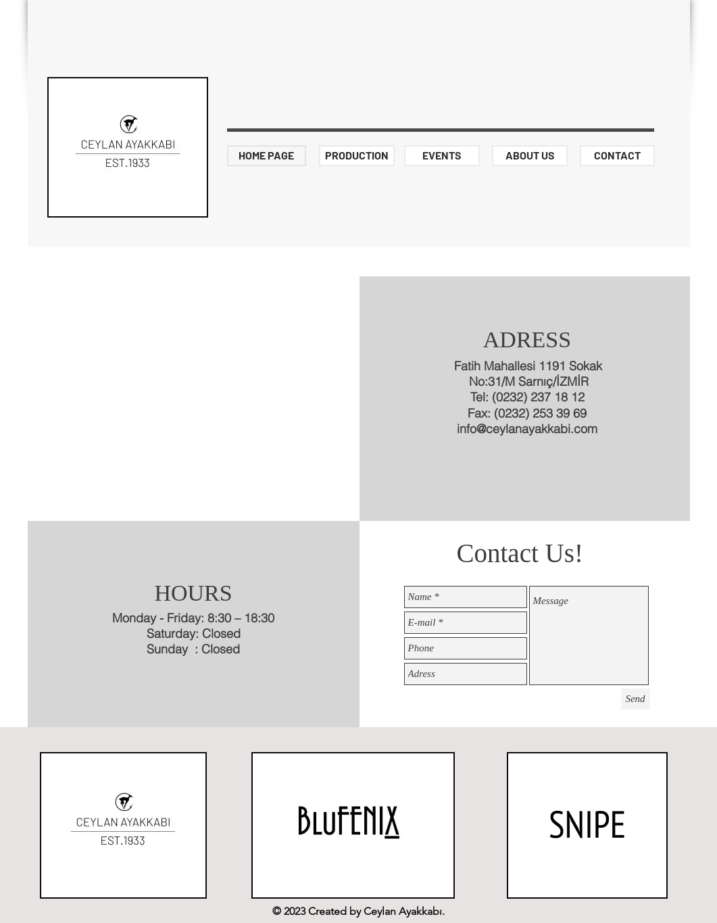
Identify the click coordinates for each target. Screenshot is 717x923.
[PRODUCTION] (357, 155)
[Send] (635, 699)
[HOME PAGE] (266, 155)
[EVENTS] (442, 155)
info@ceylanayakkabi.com (527, 428)
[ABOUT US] (530, 155)
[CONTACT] (617, 155)
